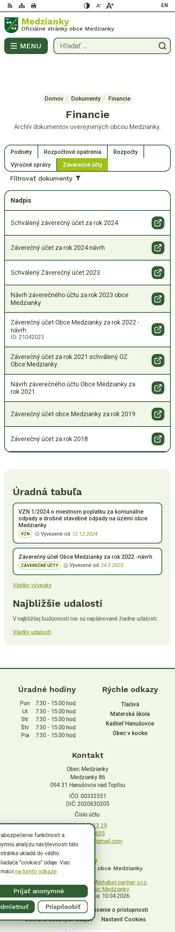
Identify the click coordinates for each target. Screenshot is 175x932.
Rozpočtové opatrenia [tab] (72, 123)
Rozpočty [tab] (125, 123)
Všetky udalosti (32, 603)
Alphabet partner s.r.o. (121, 854)
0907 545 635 (87, 805)
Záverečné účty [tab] (82, 136)
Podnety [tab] (21, 123)
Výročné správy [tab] (31, 136)
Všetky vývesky (32, 556)
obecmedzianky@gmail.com (87, 812)
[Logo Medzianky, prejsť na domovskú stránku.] (87, 25)
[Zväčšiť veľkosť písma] (109, 5)
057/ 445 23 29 (87, 797)
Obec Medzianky (108, 860)
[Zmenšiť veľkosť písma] (98, 5)
